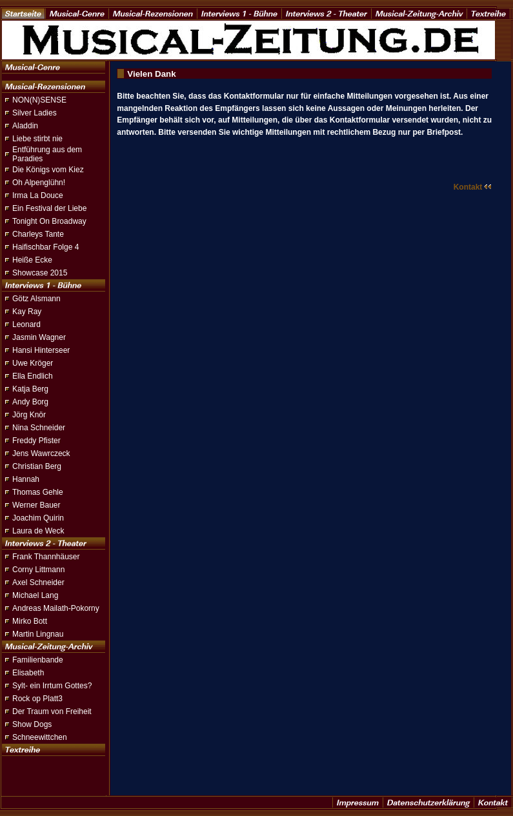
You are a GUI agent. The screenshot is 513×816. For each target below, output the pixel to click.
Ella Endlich (32, 376)
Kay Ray (26, 311)
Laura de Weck (38, 530)
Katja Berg (30, 388)
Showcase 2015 (39, 272)
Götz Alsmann (36, 298)
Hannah (25, 479)
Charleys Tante (38, 234)
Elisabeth (28, 672)
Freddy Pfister (36, 440)
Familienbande (37, 659)
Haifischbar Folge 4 (45, 247)
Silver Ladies (34, 112)
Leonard (26, 324)
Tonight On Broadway (49, 221)
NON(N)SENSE (39, 99)
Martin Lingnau (37, 634)
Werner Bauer (36, 505)
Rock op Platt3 (37, 698)
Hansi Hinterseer (41, 350)
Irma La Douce (37, 195)
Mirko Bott (29, 621)
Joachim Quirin (38, 517)
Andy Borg (30, 401)
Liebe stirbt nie (37, 138)
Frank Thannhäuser (46, 556)
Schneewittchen (39, 737)
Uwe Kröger (32, 363)
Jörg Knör (29, 414)
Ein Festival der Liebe (49, 208)
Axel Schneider (38, 582)
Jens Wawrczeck (41, 453)
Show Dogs (32, 724)
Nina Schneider (38, 427)
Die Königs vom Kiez (48, 169)
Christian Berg (36, 466)
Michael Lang (35, 595)
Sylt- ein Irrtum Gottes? (52, 685)
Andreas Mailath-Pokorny (55, 608)
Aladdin (25, 125)
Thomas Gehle (37, 492)
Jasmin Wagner (39, 337)
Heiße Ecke (32, 259)
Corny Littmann (38, 569)
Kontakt (473, 187)
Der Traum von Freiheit (52, 711)
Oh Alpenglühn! (38, 182)
